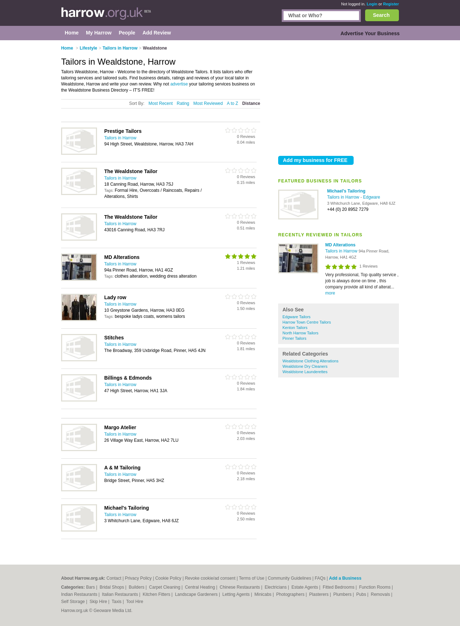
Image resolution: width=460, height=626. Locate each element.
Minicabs (263, 594)
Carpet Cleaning (165, 587)
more (330, 293)
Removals (381, 594)
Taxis (117, 601)
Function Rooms (375, 587)
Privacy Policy (138, 578)
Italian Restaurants (120, 594)
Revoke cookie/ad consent (210, 578)
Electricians (276, 587)
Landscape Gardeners (197, 594)
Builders (137, 587)
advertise (179, 84)
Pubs (361, 594)
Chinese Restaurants (240, 587)
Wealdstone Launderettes (304, 372)
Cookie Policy (168, 578)
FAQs (320, 578)
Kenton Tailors (295, 327)
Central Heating (200, 587)
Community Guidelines (289, 578)
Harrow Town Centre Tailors (306, 322)
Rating (183, 103)
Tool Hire (134, 601)
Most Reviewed (208, 103)
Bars (91, 587)
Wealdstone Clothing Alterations (310, 361)
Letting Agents (236, 594)
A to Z (232, 103)
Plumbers (343, 594)
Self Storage (73, 601)
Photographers (290, 594)
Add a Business (345, 578)
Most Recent (160, 103)
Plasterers (319, 594)
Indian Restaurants (79, 594)
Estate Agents (305, 587)
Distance (251, 103)
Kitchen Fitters (157, 594)
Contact (113, 578)
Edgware (371, 197)
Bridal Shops (112, 587)
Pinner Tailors (294, 338)
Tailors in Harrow (343, 197)
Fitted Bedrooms (339, 587)
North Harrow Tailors (300, 333)
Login (372, 4)
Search (381, 15)
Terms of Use (251, 578)
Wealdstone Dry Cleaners (304, 366)
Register (391, 4)
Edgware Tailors (296, 317)
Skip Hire (98, 601)
